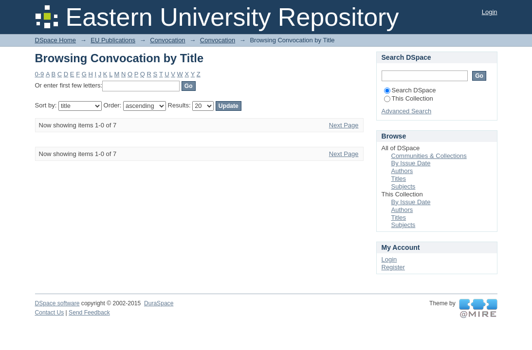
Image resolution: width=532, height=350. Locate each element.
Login (489, 12)
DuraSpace (158, 303)
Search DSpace (410, 90)
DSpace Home (55, 40)
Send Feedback (89, 312)
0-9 (39, 74)
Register (393, 267)
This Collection (408, 98)
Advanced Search (407, 111)
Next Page (344, 125)
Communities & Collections (429, 155)
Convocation (167, 40)
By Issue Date (411, 163)
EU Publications (113, 40)
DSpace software (57, 303)
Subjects (403, 186)
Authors (402, 171)
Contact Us (49, 312)
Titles (398, 178)
